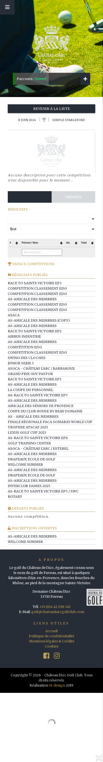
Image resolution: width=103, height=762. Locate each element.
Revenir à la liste (51, 109)
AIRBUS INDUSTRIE (24, 336)
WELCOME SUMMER (25, 464)
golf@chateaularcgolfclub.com (57, 612)
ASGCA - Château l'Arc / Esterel (38, 448)
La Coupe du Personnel (30, 390)
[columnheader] (14, 243)
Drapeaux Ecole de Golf (31, 459)
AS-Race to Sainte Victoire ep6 (38, 438)
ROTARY (15, 496)
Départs (73, 197)
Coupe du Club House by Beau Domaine (45, 411)
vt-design (57, 685)
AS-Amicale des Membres (32, 299)
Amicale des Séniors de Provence (40, 406)
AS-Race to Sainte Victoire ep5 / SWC (43, 491)
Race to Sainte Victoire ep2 (35, 331)
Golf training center (29, 443)
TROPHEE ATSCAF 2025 (28, 427)
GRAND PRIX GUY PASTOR (30, 374)
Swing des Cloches (27, 358)
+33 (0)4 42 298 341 (55, 607)
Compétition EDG (25, 347)
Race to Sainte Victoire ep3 (35, 283)
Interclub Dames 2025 (29, 486)
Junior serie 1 (21, 363)
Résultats (30, 197)
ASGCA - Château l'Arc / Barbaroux (41, 368)
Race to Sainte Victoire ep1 (34, 379)
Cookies (51, 646)
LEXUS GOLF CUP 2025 (27, 432)
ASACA (14, 315)
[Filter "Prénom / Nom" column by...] (42, 252)
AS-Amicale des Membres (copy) (39, 320)
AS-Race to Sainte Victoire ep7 (38, 395)
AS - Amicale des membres (33, 416)
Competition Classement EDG (37, 288)
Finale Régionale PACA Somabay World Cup (50, 422)
